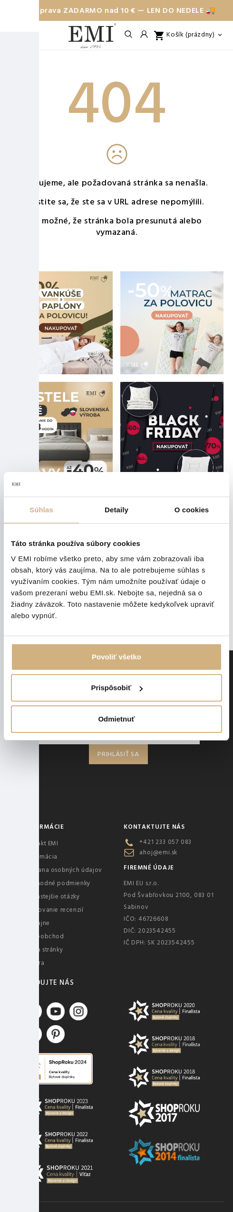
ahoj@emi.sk (158, 852)
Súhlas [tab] (41, 510)
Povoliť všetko (116, 657)
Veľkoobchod (44, 936)
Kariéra (34, 963)
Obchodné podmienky (57, 883)
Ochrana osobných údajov (63, 870)
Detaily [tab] (116, 510)
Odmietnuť (116, 719)
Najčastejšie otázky (51, 896)
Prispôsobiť (117, 688)
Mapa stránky (43, 949)
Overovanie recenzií (53, 910)
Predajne (37, 923)
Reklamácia (41, 856)
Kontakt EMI (41, 843)
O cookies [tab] (192, 510)
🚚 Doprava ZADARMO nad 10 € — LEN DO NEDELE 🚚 (116, 10)
